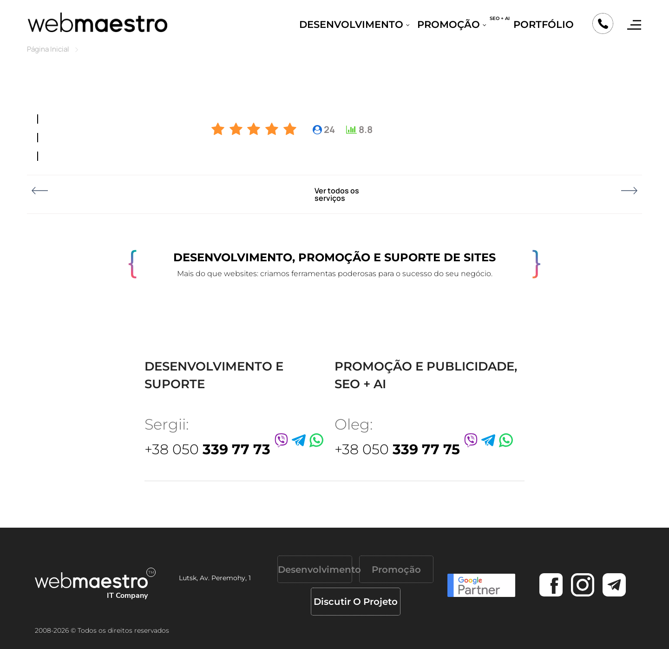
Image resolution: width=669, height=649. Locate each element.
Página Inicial (48, 49)
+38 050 (207, 449)
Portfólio (543, 24)
